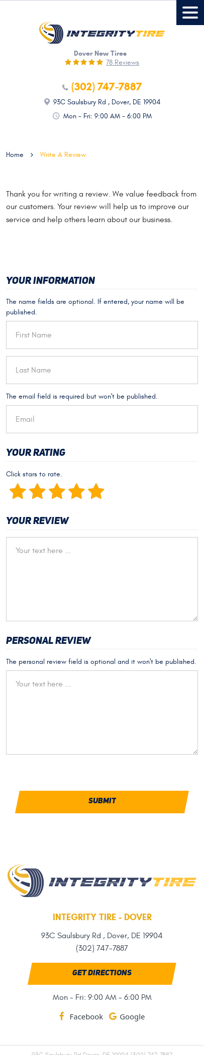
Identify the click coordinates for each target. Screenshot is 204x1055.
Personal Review (48, 641)
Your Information (50, 281)
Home (15, 154)
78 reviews (122, 62)
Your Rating (35, 453)
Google (132, 1016)
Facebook (87, 1016)
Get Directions (102, 973)
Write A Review (63, 154)
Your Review (37, 521)
